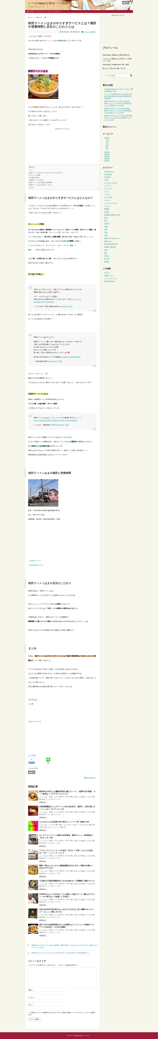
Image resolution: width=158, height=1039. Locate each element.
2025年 (107, 138)
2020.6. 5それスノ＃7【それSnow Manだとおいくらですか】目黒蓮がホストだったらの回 (118, 118)
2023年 (107, 154)
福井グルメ (108, 241)
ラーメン (86, 32)
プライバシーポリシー (54, 11)
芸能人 (106, 256)
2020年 (107, 160)
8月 (107, 142)
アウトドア (108, 188)
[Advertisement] (62, 144)
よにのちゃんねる (110, 182)
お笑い (106, 180)
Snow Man (108, 174)
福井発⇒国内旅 (110, 247)
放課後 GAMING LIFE (112, 215)
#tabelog (54, 420)
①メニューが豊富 (35, 175)
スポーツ (107, 200)
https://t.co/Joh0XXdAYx (42, 420)
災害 (106, 229)
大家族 (106, 212)
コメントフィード (110, 278)
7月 (107, 144)
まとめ (31, 187)
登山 (106, 232)
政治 (106, 218)
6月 (107, 146)
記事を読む (42, 802)
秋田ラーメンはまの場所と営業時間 (40, 182)
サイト (30, 1005)
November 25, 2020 (65, 306)
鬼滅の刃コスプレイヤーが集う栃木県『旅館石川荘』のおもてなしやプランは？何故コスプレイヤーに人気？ (62, 946)
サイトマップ (41, 11)
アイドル (107, 185)
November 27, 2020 (55, 361)
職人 (106, 253)
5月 (107, 148)
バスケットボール (110, 203)
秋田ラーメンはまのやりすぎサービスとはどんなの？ (46, 173)
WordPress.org (109, 281)
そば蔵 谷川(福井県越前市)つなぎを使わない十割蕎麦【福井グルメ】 (67, 881)
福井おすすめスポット (112, 238)
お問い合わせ (30, 11)
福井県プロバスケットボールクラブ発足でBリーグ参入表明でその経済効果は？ (58, 953)
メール (31, 997)
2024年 (107, 152)
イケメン (107, 194)
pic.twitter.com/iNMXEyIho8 (71, 357)
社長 (106, 235)
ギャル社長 (108, 197)
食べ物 (106, 259)
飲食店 (93, 32)
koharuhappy (91, 778)
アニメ (106, 191)
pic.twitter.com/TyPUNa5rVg (44, 302)
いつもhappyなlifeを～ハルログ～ (51, 3)
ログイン (107, 272)
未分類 (106, 223)
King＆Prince (109, 171)
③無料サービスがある (36, 180)
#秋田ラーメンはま (74, 299)
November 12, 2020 (62, 425)
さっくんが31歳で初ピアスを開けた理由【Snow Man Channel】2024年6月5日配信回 (118, 96)
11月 (107, 140)
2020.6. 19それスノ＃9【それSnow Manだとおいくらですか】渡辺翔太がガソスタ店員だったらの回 (118, 103)
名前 (30, 990)
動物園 (106, 209)
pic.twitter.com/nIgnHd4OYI (68, 420)
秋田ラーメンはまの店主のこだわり (40, 185)
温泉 (106, 226)
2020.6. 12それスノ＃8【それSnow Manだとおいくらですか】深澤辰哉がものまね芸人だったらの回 (118, 110)
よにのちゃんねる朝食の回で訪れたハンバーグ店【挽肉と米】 (64, 822)
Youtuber (107, 177)
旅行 (106, 221)
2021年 (107, 158)
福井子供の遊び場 (110, 244)
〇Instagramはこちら (35, 565)
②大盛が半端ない (35, 177)
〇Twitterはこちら (34, 560)
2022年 (107, 156)
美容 (106, 250)
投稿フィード (109, 275)
